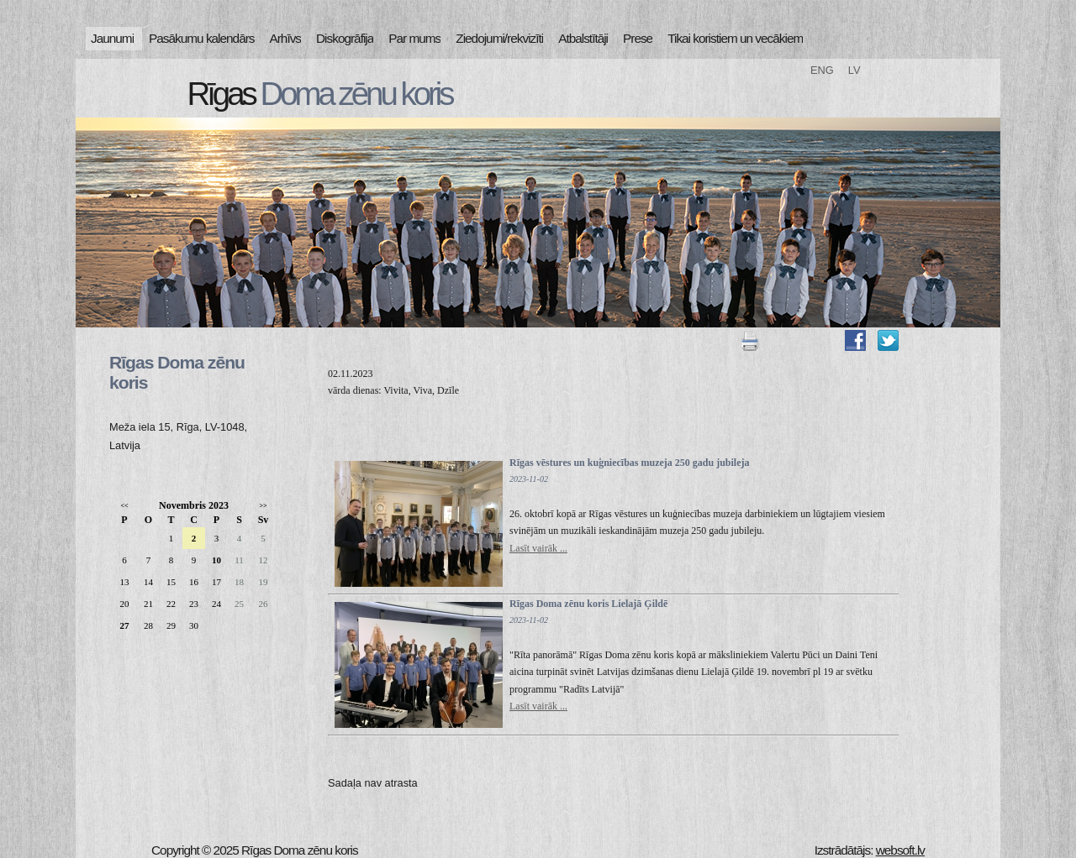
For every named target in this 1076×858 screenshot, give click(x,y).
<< (124, 506)
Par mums (414, 38)
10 (216, 560)
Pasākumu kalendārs (201, 38)
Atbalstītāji (583, 38)
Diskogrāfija (344, 38)
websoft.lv (900, 850)
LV (854, 70)
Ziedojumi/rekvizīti (499, 38)
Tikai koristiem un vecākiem (735, 38)
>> (262, 506)
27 (124, 625)
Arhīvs (286, 38)
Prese (637, 38)
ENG (822, 70)
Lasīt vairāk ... (538, 548)
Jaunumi (112, 38)
